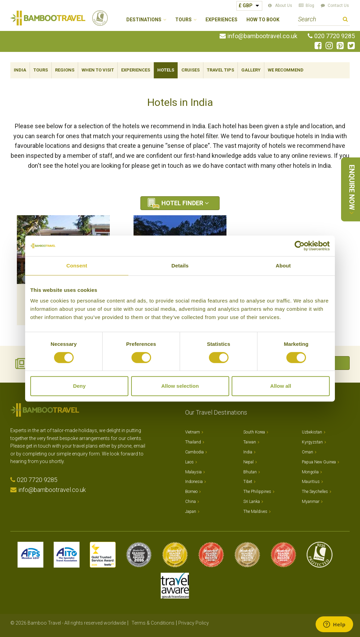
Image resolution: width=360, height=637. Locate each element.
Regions (64, 70)
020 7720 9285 (334, 36)
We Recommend (286, 70)
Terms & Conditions (152, 623)
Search (345, 20)
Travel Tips (220, 70)
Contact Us (338, 5)
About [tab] (283, 265)
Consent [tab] (76, 265)
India (20, 70)
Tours (40, 70)
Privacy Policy (193, 623)
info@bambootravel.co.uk (262, 36)
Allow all (280, 386)
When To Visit (98, 70)
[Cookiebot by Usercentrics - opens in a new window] (299, 246)
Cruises (190, 70)
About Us (283, 5)
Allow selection (180, 386)
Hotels (165, 70)
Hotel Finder (182, 203)
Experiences (221, 19)
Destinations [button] (143, 19)
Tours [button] (183, 19)
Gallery (251, 70)
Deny (79, 386)
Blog (310, 5)
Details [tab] (180, 265)
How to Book (262, 19)
